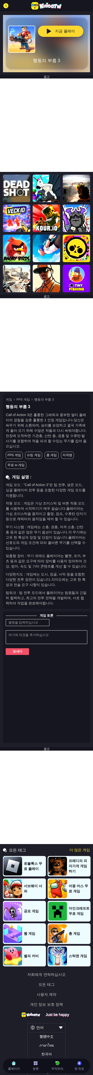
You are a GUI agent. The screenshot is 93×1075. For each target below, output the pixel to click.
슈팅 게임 (34, 455)
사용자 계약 (46, 994)
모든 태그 (46, 984)
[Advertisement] (46, 125)
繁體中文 (47, 1037)
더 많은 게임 (79, 850)
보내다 (17, 651)
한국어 (46, 1054)
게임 (9, 399)
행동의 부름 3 (44, 399)
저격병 (67, 455)
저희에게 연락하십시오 (46, 974)
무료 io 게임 (16, 465)
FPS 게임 (23, 399)
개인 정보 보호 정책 (46, 1004)
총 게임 (51, 455)
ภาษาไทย (46, 1045)
